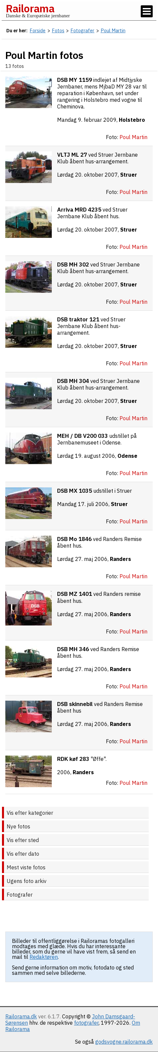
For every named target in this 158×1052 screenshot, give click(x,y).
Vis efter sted (23, 840)
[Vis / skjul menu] (147, 11)
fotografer (86, 1022)
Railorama (30, 8)
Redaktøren (44, 957)
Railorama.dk (21, 1016)
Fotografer (20, 894)
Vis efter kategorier (30, 812)
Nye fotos (18, 826)
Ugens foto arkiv (26, 881)
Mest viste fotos (26, 867)
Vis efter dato (23, 853)
